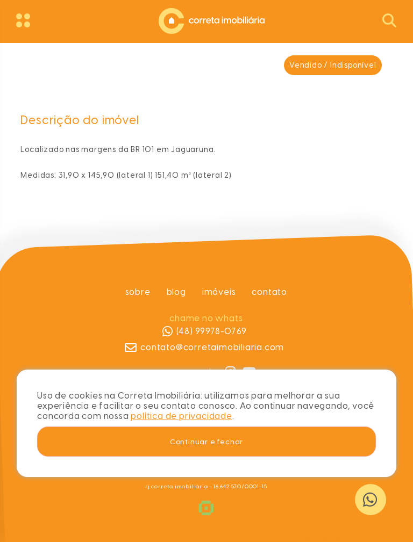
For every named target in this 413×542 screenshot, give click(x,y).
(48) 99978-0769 (204, 331)
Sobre (138, 292)
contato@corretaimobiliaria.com (204, 347)
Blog (176, 292)
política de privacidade (181, 416)
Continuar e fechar (206, 441)
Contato (270, 292)
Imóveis (219, 292)
